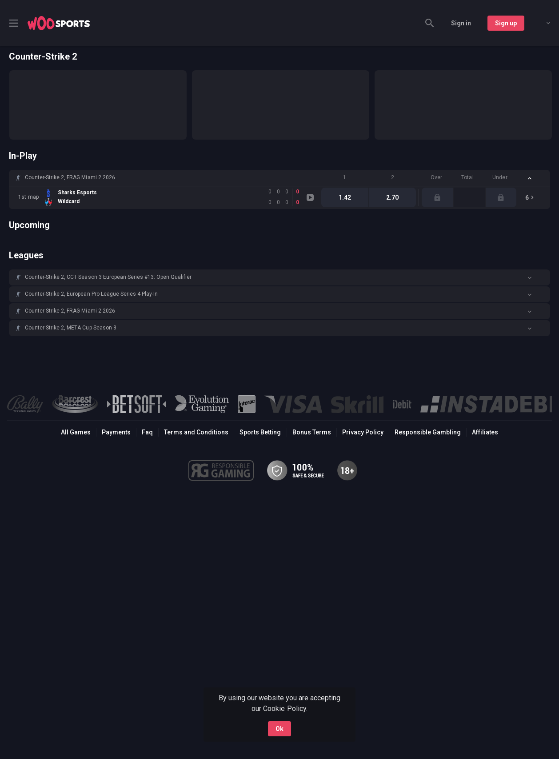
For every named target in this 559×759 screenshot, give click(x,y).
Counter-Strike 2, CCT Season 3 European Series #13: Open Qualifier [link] (108, 277)
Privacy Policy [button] (362, 432)
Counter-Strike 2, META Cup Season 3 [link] (70, 328)
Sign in (461, 23)
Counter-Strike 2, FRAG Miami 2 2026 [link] (70, 177)
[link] (59, 23)
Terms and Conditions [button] (196, 432)
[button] (279, 178)
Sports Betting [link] (260, 432)
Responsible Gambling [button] (428, 432)
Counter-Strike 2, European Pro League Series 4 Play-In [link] (91, 294)
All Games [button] (76, 432)
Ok (279, 728)
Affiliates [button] (485, 432)
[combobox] (541, 23)
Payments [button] (116, 432)
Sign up (506, 23)
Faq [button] (147, 432)
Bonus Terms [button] (311, 432)
